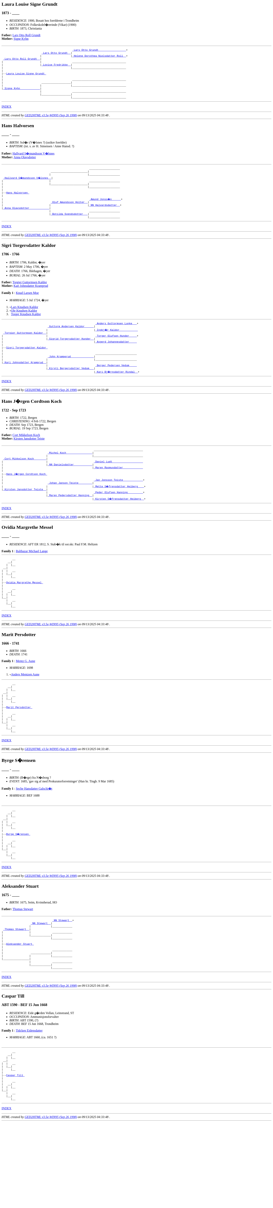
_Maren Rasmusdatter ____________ (118, 499)
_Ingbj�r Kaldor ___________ (116, 350)
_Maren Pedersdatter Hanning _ (70, 531)
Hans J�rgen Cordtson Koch (27, 506)
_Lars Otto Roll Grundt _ (21, 61)
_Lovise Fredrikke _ (56, 68)
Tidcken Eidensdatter (29, 1106)
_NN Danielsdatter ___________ (70, 495)
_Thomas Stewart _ (16, 997)
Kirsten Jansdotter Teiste (29, 466)
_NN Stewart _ (62, 986)
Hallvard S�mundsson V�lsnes (34, 163)
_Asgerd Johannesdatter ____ (116, 364)
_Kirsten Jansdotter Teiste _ (24, 524)
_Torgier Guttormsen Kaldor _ (24, 353)
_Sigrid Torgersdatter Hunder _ (71, 360)
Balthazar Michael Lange (32, 587)
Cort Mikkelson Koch (26, 462)
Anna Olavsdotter (25, 167)
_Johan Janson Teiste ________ (70, 517)
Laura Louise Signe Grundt (26, 79)
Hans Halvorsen (17, 207)
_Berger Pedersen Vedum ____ (116, 392)
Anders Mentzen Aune (25, 720)
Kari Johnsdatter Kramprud (31, 304)
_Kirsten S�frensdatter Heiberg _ (119, 534)
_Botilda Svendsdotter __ (69, 232)
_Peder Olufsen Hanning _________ (118, 527)
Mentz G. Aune (25, 707)
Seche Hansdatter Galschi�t (34, 844)
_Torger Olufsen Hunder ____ (116, 357)
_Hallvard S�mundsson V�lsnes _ (27, 189)
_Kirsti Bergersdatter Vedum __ (71, 396)
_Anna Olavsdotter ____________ (26, 225)
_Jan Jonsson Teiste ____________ (118, 513)
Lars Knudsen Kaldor (24, 326)
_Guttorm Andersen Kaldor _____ (71, 346)
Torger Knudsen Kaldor (26, 333)
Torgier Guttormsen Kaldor (30, 301)
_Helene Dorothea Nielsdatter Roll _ (99, 57)
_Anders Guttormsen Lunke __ (116, 343)
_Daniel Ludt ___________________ (118, 492)
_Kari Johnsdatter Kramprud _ (24, 389)
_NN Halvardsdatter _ (104, 221)
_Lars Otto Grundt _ (56, 54)
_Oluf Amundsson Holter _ (69, 218)
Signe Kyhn (21, 38)
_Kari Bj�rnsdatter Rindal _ (116, 399)
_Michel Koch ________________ (70, 481)
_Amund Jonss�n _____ (105, 214)
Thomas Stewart (23, 974)
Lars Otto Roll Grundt (27, 35)
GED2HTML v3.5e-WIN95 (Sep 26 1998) (51, 125)
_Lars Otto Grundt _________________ (99, 50)
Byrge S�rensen (18, 895)
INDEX (6, 116)
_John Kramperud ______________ (71, 382)
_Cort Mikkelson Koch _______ (24, 488)
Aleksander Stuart (20, 1014)
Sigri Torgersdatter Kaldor (27, 371)
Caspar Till (15, 1156)
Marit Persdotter (19, 758)
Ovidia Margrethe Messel (24, 623)
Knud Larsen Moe (27, 311)
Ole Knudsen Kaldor (24, 329)
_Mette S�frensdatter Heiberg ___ (119, 520)
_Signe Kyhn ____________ (21, 96)
